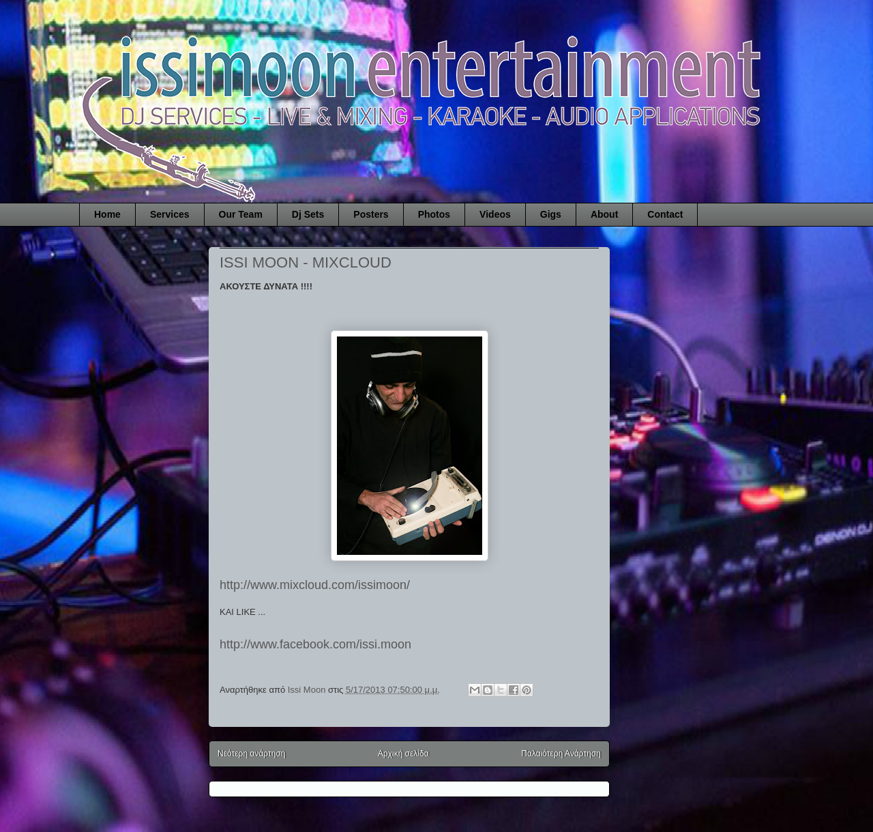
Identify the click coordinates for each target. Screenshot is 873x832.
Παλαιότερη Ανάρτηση (561, 753)
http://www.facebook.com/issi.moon (315, 644)
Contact (665, 214)
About (604, 214)
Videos (495, 214)
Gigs (550, 214)
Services (170, 214)
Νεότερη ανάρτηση (251, 753)
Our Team (241, 214)
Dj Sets (308, 214)
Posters (370, 214)
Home (107, 214)
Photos (434, 214)
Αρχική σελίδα (403, 753)
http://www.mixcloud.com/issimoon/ (315, 585)
